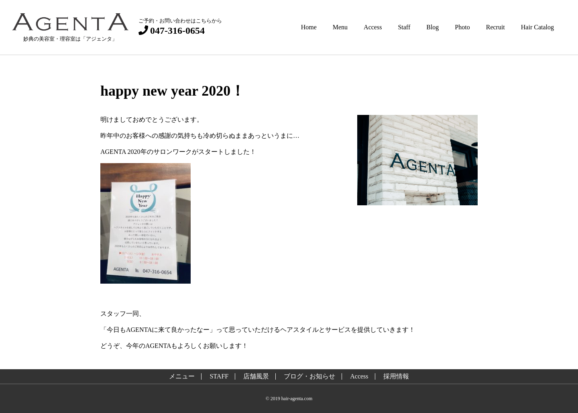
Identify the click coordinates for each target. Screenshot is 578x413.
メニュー (182, 376)
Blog (432, 27)
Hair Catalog (537, 27)
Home (309, 27)
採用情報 (396, 376)
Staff (404, 27)
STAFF (219, 376)
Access (373, 27)
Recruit (495, 27)
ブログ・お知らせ (309, 376)
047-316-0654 (171, 30)
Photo (462, 27)
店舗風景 (256, 376)
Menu (340, 27)
